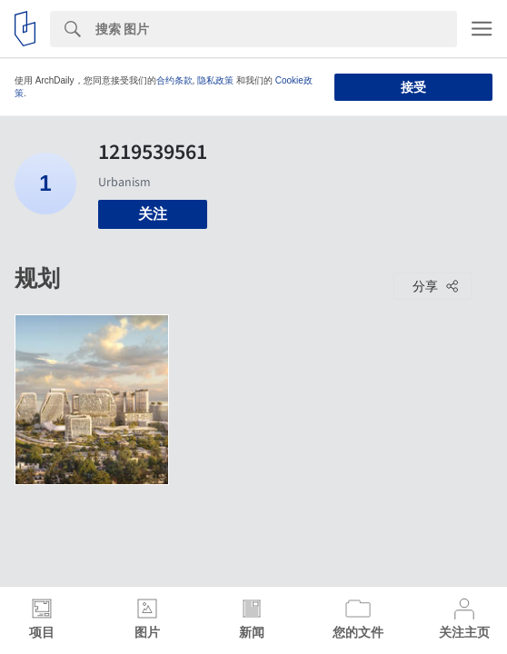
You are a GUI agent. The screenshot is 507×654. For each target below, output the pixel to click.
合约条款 (174, 80)
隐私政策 (215, 80)
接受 (413, 87)
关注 (152, 214)
